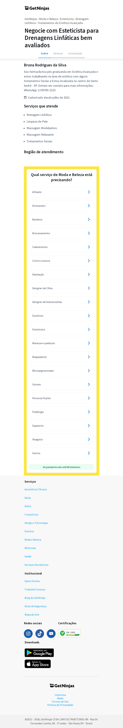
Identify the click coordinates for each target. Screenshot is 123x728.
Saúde (28, 556)
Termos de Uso (60, 701)
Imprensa (60, 694)
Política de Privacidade (60, 705)
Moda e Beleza (48, 19)
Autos (28, 506)
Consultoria (31, 514)
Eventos (29, 531)
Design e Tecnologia (36, 523)
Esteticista (67, 19)
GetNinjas (31, 19)
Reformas (30, 548)
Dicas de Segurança (35, 606)
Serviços (58, 53)
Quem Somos (32, 581)
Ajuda (60, 698)
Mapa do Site (32, 614)
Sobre (44, 53)
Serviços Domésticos (36, 564)
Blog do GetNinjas (35, 597)
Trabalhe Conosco (35, 589)
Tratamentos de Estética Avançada (60, 23)
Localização (75, 53)
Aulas (28, 497)
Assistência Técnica (36, 489)
